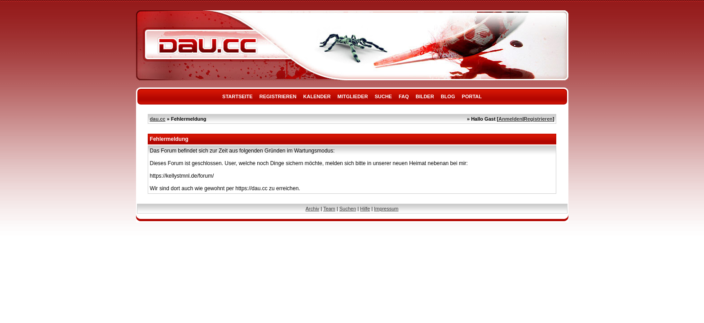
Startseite (237, 96)
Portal (472, 96)
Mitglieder (353, 96)
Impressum (386, 208)
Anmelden (510, 119)
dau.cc (158, 119)
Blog (448, 96)
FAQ (404, 96)
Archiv (313, 208)
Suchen (347, 208)
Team (329, 208)
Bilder (425, 96)
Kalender (316, 96)
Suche (383, 96)
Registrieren (278, 96)
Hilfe (365, 208)
